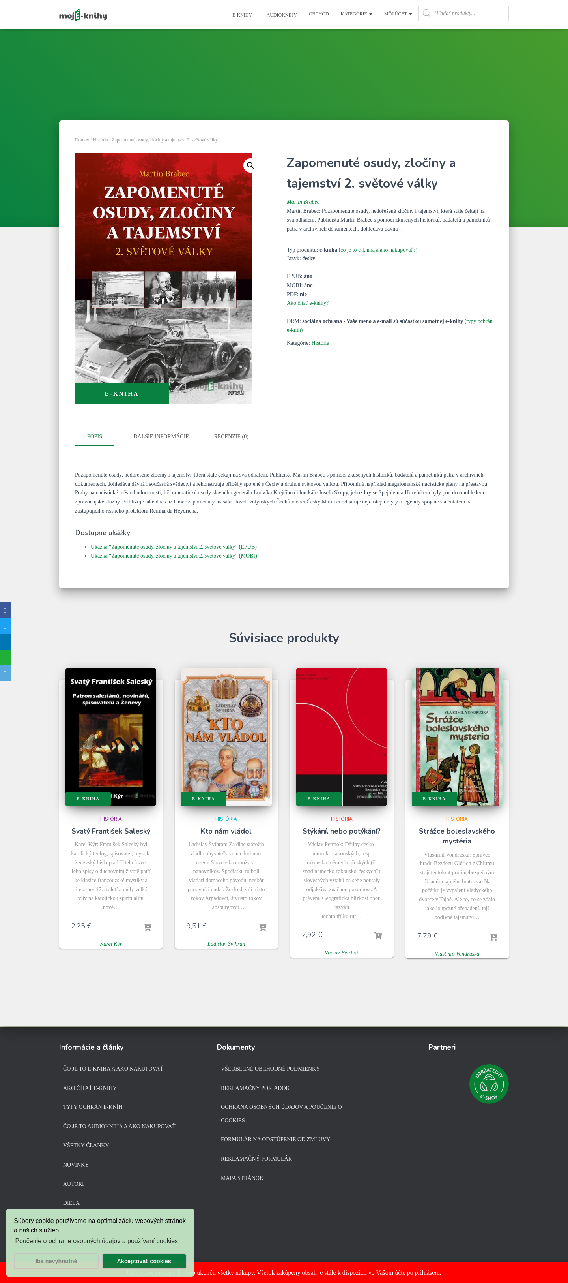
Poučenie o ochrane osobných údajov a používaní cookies (96, 1241)
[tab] (100, 437)
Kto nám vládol (226, 831)
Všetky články (86, 1145)
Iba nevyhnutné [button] (56, 1261)
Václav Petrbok (342, 952)
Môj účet (398, 14)
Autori (73, 1184)
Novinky (76, 1165)
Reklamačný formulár (256, 1159)
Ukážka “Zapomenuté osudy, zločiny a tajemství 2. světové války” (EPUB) (174, 546)
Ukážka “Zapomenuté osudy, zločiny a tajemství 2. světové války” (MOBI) (174, 555)
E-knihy (241, 15)
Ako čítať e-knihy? (308, 303)
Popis (94, 437)
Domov (82, 140)
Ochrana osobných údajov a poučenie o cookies (281, 1113)
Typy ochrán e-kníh (92, 1107)
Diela (71, 1203)
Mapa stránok (242, 1178)
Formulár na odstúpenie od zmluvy (276, 1139)
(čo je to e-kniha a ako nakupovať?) (378, 250)
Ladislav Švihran (226, 943)
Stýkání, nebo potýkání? (342, 831)
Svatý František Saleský (110, 831)
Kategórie (356, 14)
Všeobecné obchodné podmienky (270, 1069)
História (100, 140)
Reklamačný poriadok (255, 1088)
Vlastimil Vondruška (457, 953)
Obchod (319, 14)
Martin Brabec (303, 202)
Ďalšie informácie (161, 437)
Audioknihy (281, 15)
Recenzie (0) (231, 437)
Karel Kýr (111, 943)
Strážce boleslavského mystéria (457, 835)
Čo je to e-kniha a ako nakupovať (113, 1069)
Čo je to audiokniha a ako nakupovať (119, 1126)
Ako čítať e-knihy (90, 1088)
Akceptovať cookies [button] (144, 1261)
